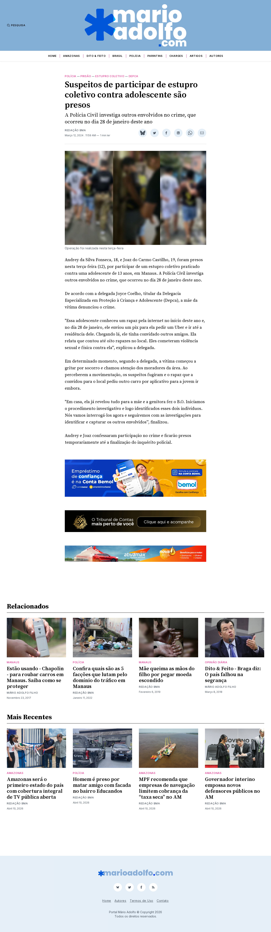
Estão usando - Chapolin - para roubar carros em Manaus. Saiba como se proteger (35, 709)
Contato (163, 900)
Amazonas (71, 55)
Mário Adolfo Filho (22, 724)
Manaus (13, 694)
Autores (216, 55)
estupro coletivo (109, 76)
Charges (176, 55)
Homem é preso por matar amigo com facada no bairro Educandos (102, 817)
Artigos (196, 55)
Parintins (154, 55)
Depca (133, 76)
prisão (85, 76)
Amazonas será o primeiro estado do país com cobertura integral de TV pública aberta (35, 820)
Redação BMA (75, 130)
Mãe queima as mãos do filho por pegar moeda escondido (167, 706)
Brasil (117, 55)
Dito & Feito (96, 55)
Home (52, 55)
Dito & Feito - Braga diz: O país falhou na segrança (233, 706)
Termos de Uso (141, 900)
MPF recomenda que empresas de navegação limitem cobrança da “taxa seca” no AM (167, 820)
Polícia (135, 55)
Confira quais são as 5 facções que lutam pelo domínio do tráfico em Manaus (100, 709)
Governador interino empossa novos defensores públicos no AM (232, 820)
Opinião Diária (216, 694)
